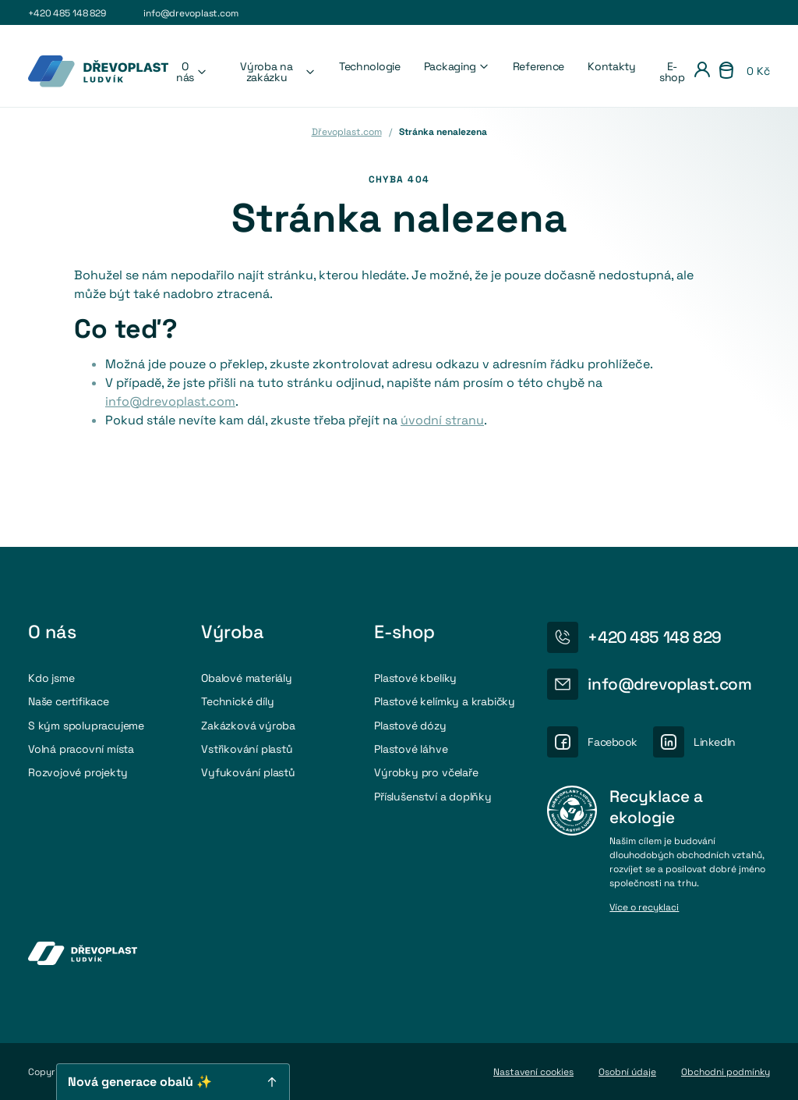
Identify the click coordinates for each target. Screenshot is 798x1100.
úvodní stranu (442, 420)
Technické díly (237, 701)
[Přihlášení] (702, 71)
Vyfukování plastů (248, 772)
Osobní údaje (627, 1072)
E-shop (672, 71)
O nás (191, 71)
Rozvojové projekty (77, 772)
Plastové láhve (410, 749)
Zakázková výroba (248, 726)
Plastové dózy (410, 726)
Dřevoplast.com (347, 132)
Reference (538, 66)
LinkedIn (715, 742)
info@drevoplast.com (190, 13)
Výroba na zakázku (278, 71)
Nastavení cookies (533, 1072)
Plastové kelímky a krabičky (444, 701)
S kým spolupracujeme (86, 726)
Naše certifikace (68, 701)
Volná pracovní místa (81, 749)
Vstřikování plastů (246, 749)
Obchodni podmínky (725, 1072)
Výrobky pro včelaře (426, 772)
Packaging (456, 66)
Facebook (612, 742)
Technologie (370, 66)
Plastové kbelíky (415, 678)
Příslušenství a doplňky (433, 797)
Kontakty (612, 66)
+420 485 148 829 (67, 13)
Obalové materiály (246, 678)
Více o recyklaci (644, 908)
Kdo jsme (51, 678)
